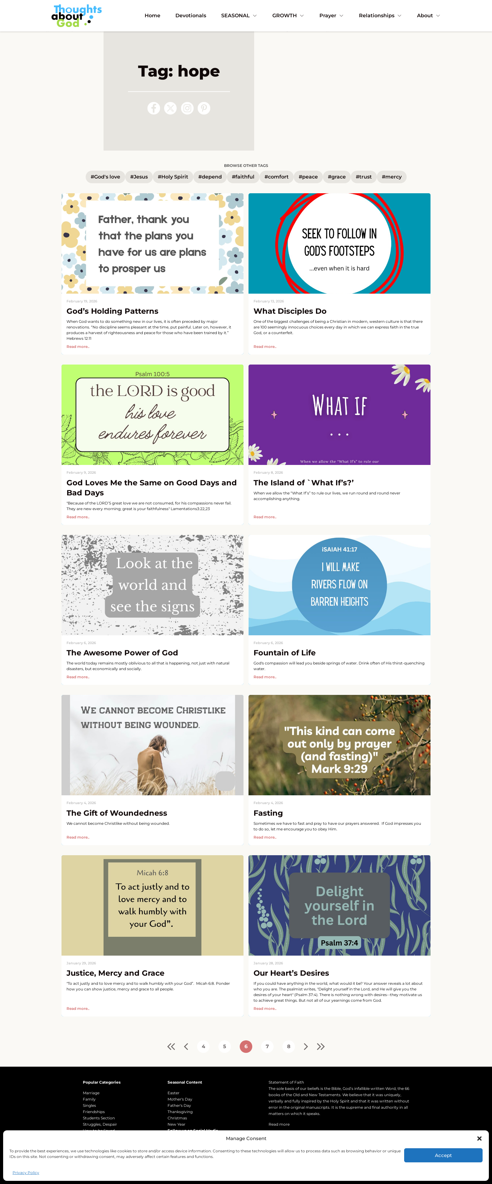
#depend (210, 177)
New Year (176, 1124)
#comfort (277, 177)
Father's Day (179, 1105)
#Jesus (139, 177)
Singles (89, 1105)
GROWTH (288, 16)
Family (89, 1099)
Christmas (177, 1118)
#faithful (243, 177)
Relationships (380, 16)
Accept (443, 1155)
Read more (279, 1124)
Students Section (99, 1118)
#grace (337, 177)
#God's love (105, 177)
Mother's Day (180, 1099)
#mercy (392, 177)
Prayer (331, 16)
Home (152, 16)
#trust (364, 177)
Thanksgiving (180, 1111)
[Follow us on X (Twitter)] (170, 108)
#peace (308, 177)
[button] (479, 1138)
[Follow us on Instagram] (187, 108)
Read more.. (78, 346)
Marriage (91, 1093)
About (429, 16)
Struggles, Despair (100, 1124)
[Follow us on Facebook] (153, 108)
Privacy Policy (26, 1172)
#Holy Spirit (173, 177)
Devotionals (190, 16)
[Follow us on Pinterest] (204, 108)
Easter (173, 1093)
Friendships (94, 1111)
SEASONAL (239, 16)
